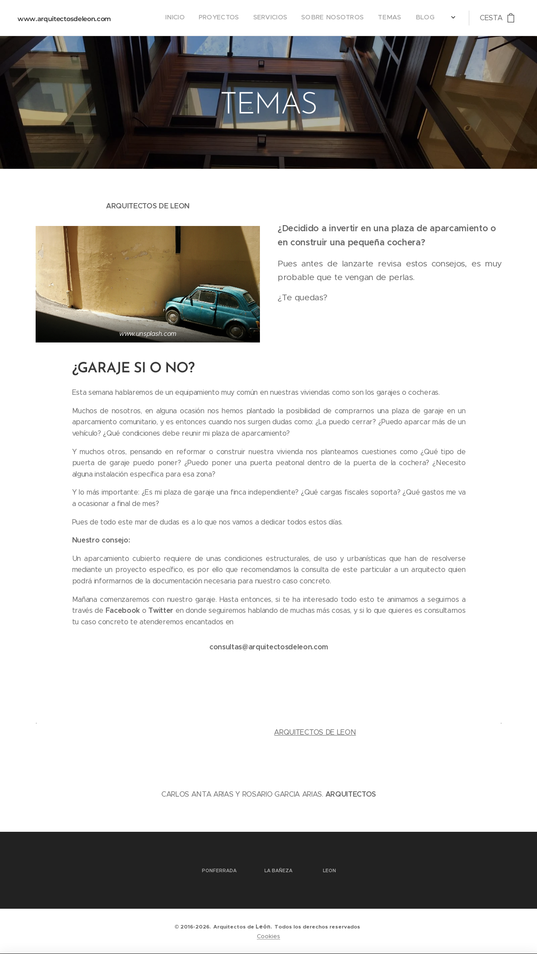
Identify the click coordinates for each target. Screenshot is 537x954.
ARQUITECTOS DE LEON (315, 732)
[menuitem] (371, 18)
